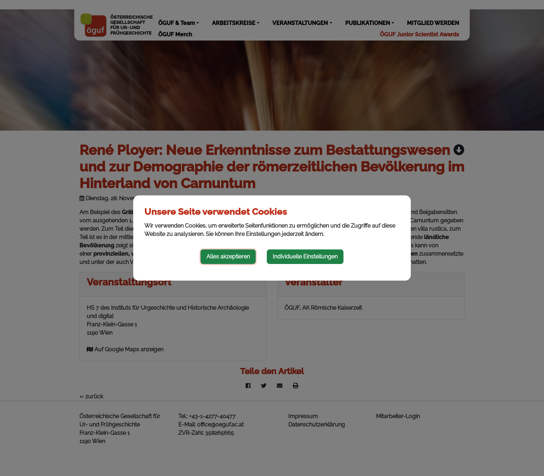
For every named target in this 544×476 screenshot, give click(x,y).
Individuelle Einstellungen (305, 256)
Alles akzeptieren (228, 256)
